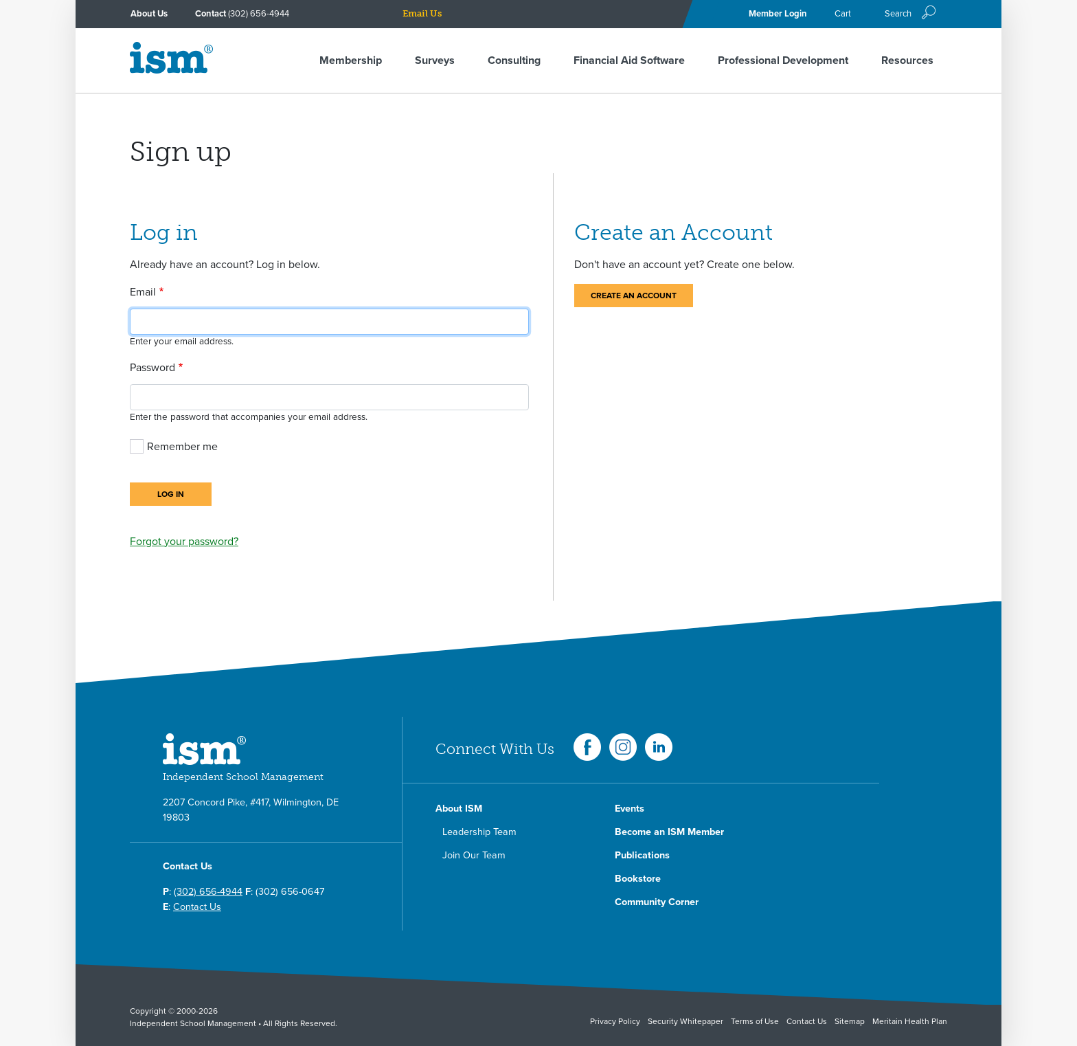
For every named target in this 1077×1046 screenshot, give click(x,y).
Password (152, 368)
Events (629, 808)
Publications (642, 855)
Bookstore (638, 878)
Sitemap (850, 1021)
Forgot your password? (184, 541)
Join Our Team (474, 855)
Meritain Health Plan (909, 1021)
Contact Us (197, 907)
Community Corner (657, 902)
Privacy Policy (615, 1021)
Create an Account (634, 295)
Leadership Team (479, 832)
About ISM (458, 808)
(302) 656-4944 (258, 13)
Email (143, 292)
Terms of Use (755, 1021)
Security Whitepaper (685, 1021)
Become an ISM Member (669, 832)
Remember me (182, 447)
